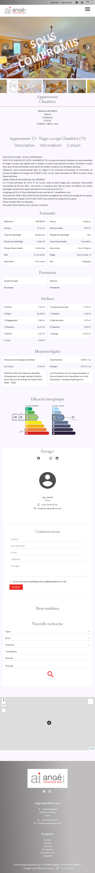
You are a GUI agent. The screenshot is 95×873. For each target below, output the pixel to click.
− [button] (4, 705)
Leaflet (91, 749)
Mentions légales (51, 864)
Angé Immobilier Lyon (47, 803)
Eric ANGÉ (47, 497)
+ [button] (4, 701)
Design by (67, 868)
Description (24, 145)
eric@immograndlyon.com (49, 508)
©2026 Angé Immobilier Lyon (27, 864)
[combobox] (47, 631)
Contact (74, 145)
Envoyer (16, 587)
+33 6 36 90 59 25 (49, 504)
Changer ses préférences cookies (39, 868)
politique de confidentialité (44, 581)
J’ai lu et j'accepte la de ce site (39, 581)
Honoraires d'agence (71, 864)
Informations (51, 145)
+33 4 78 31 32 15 (49, 820)
